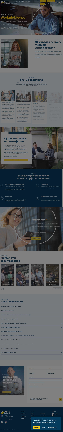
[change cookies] (52, 427)
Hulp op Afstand (33, 415)
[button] (43, 427)
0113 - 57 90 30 (23, 416)
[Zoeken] (38, 2)
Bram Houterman (7, 285)
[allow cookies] (36, 427)
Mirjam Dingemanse (37, 284)
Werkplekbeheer (43, 415)
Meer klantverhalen (57, 290)
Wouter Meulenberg (22, 284)
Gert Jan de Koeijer (53, 284)
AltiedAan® (32, 413)
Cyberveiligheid (42, 413)
